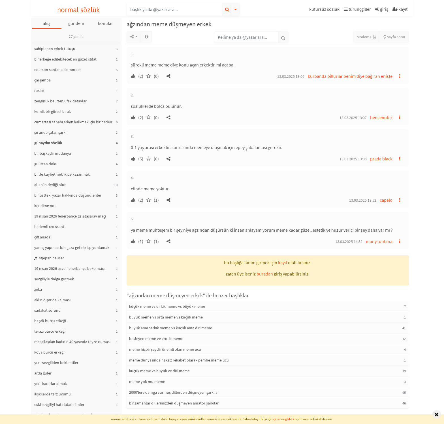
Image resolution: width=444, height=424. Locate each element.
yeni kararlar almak (50, 383)
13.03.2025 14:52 (348, 241)
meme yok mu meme (147, 381)
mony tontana (379, 241)
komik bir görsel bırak (52, 111)
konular (105, 23)
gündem (76, 23)
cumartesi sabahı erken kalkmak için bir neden (73, 121)
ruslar (39, 90)
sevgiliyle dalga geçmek (54, 278)
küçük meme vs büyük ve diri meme (159, 370)
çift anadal (43, 237)
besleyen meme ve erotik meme (156, 338)
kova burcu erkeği (49, 352)
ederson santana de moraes (57, 69)
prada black (381, 159)
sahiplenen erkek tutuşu (54, 48)
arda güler (43, 373)
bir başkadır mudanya (52, 153)
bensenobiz (381, 117)
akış (46, 23)
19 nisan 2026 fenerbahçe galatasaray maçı (70, 216)
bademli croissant (49, 226)
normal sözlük (78, 10)
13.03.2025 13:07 (353, 117)
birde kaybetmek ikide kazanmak (62, 174)
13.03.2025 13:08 (353, 159)
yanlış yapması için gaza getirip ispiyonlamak (71, 247)
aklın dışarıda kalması (52, 299)
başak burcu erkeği (50, 320)
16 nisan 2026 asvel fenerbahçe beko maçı (69, 268)
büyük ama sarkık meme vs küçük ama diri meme (170, 327)
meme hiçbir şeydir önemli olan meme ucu (165, 349)
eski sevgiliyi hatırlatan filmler (59, 404)
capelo (386, 200)
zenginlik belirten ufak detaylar (60, 101)
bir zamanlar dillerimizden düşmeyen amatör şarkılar (174, 403)
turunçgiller (357, 9)
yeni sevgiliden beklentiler (56, 362)
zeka (38, 289)
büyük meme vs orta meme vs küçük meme (166, 317)
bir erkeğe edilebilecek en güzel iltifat (65, 59)
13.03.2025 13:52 (362, 200)
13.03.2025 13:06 (290, 76)
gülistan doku (45, 163)
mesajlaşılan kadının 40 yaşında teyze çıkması (72, 341)
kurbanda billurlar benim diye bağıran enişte (350, 76)
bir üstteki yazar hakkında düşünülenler (67, 195)
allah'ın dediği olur (50, 184)
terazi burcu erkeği (49, 331)
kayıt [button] (282, 262)
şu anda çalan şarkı (50, 132)
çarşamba (42, 80)
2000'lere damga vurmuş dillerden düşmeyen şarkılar (174, 392)
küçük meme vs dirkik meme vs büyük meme (167, 306)
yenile (76, 36)
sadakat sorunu (47, 310)
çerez (277, 419)
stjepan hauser (49, 258)
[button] (325, 10)
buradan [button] (265, 274)
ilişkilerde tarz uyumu (52, 394)
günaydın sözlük (48, 142)
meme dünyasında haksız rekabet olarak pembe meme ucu (179, 360)
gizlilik (289, 419)
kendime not (45, 205)
